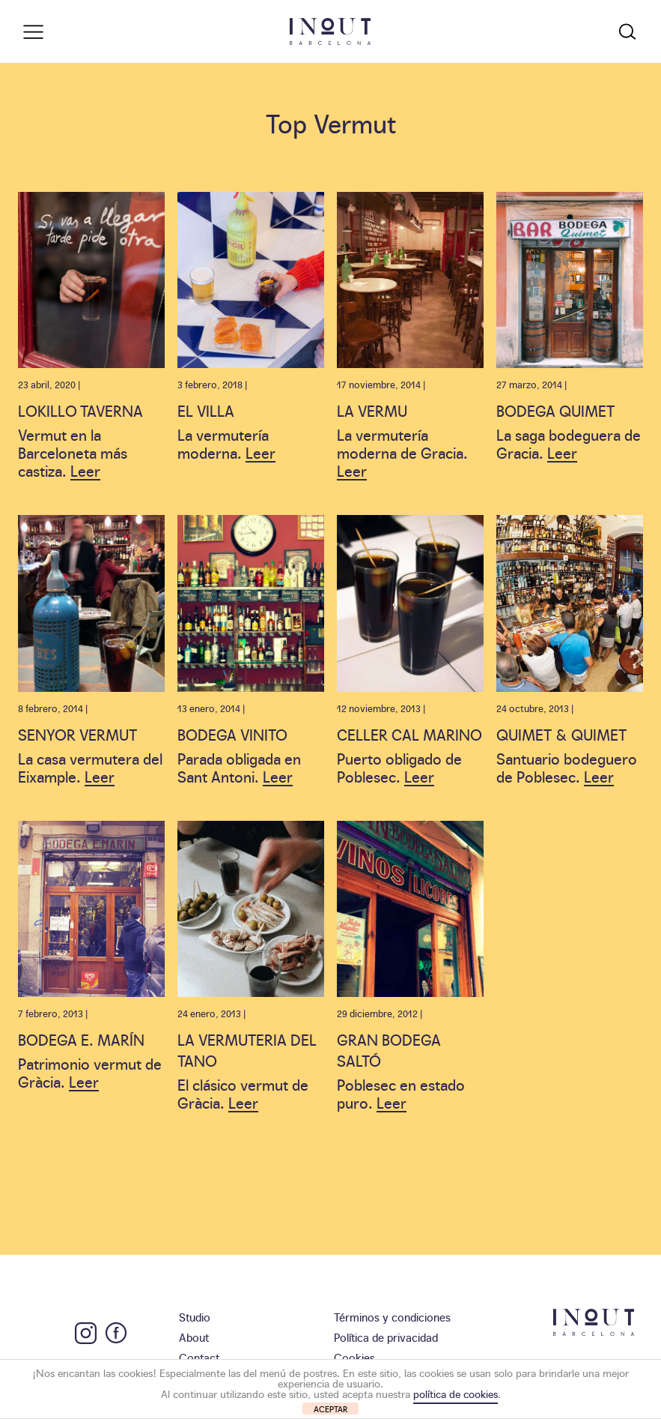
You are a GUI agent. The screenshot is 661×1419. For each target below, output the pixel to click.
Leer (85, 470)
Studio (194, 1317)
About (194, 1337)
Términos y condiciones (392, 1317)
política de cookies (455, 1393)
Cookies (354, 1357)
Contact (199, 1357)
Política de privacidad (386, 1337)
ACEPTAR (331, 1409)
